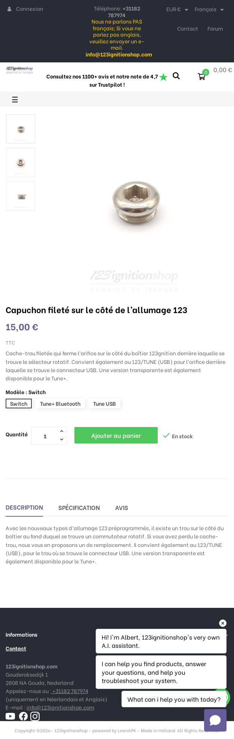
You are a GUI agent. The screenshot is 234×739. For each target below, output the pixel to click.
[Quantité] (45, 435)
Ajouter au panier (116, 435)
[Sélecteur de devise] (178, 9)
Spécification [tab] (79, 507)
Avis (121, 507)
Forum (215, 28)
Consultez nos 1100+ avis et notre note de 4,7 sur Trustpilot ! (107, 80)
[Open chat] (215, 720)
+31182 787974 (69, 691)
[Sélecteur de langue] (210, 9)
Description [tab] (24, 507)
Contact (187, 28)
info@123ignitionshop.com (60, 707)
